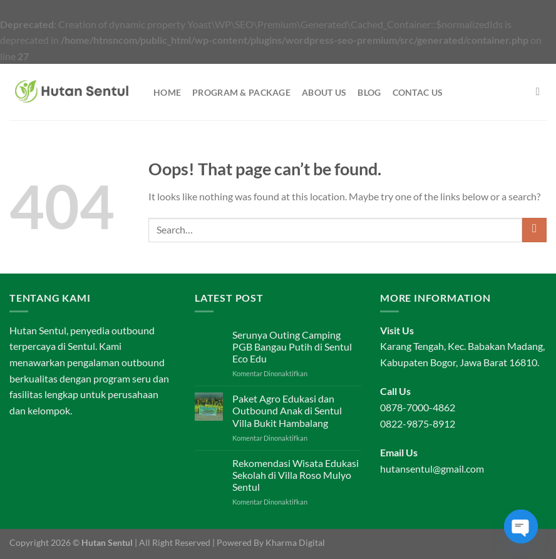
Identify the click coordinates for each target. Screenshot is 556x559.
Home (167, 92)
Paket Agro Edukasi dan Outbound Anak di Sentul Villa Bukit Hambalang (287, 410)
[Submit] (534, 230)
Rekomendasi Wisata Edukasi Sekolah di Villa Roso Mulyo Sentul (295, 475)
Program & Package (241, 92)
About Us (324, 92)
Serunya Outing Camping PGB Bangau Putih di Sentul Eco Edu (292, 346)
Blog (369, 92)
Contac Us (418, 92)
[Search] (541, 92)
